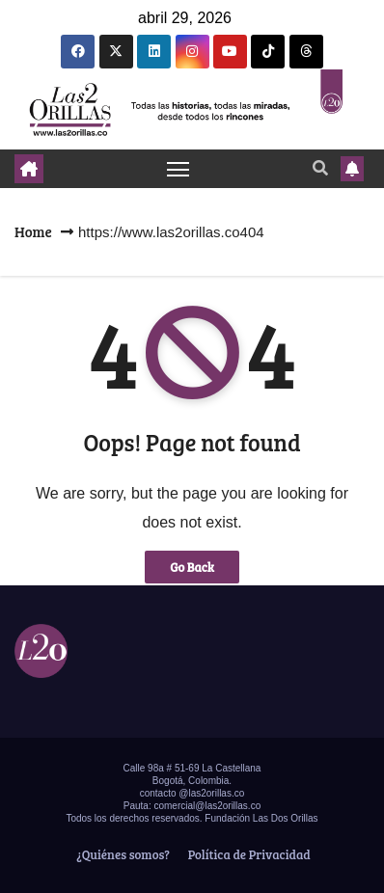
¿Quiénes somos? (121, 854)
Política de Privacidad (248, 854)
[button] (320, 167)
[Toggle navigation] (178, 168)
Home (33, 231)
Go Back (192, 567)
